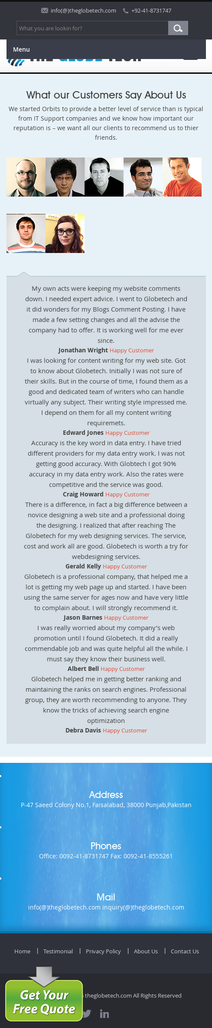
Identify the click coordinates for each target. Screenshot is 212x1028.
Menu (21, 49)
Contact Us (185, 951)
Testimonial (58, 951)
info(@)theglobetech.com (83, 10)
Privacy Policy (103, 951)
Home (22, 951)
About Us (146, 951)
